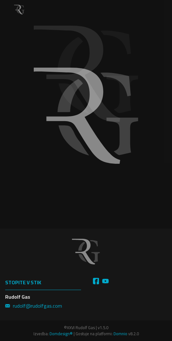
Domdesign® (61, 333)
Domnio (120, 333)
